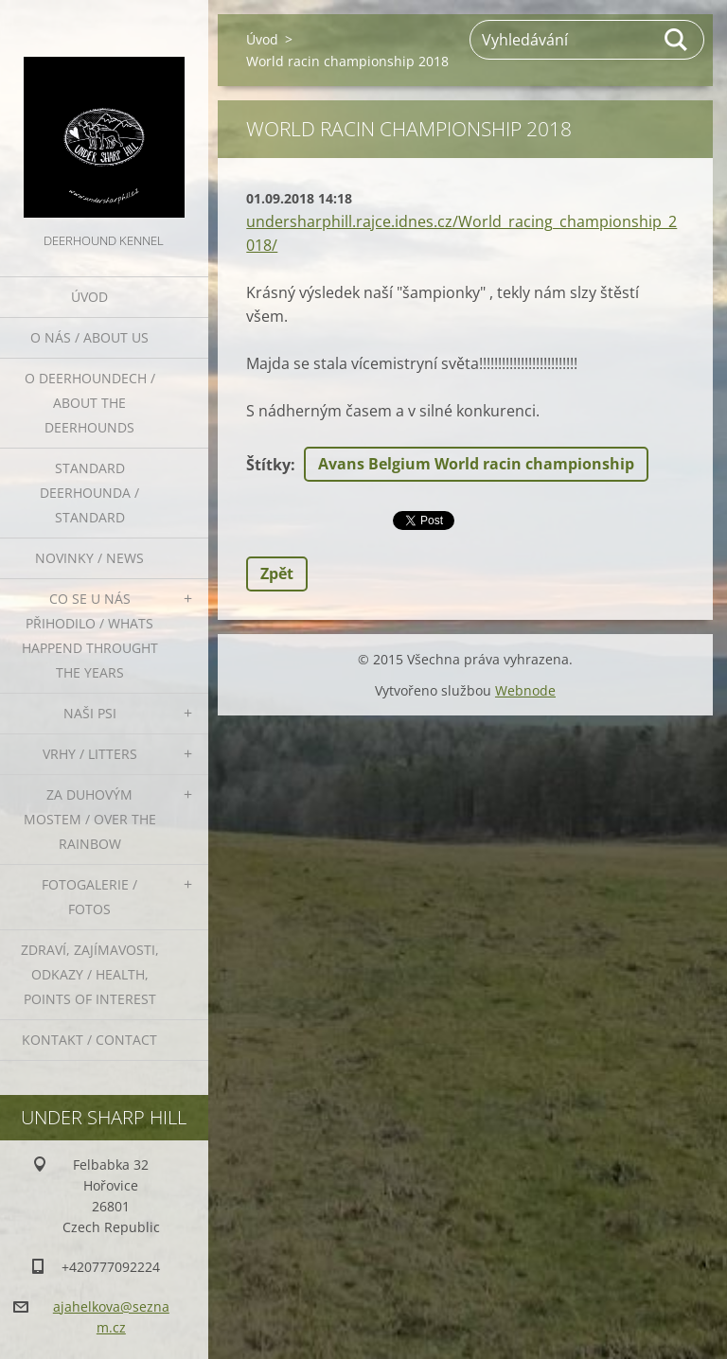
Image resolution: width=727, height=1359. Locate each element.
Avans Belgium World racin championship (476, 463)
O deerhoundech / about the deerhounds (90, 402)
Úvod (89, 297)
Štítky (268, 464)
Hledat (677, 40)
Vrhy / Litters (90, 754)
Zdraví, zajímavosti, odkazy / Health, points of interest (90, 974)
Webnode (525, 690)
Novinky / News (89, 558)
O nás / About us (89, 337)
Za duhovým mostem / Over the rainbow (90, 819)
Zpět (276, 573)
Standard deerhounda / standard (89, 492)
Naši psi (89, 713)
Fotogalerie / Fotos (89, 896)
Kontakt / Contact (89, 1040)
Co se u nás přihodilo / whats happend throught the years (90, 635)
